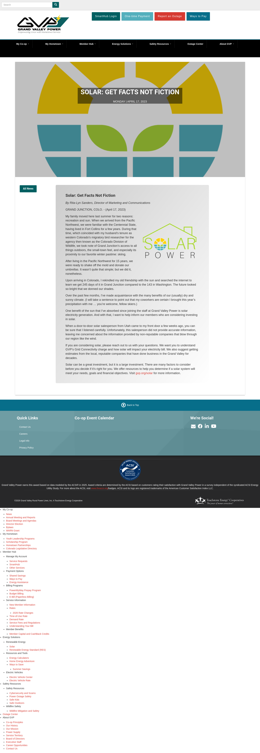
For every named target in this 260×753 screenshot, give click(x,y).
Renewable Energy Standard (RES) (27, 650)
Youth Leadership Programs (20, 538)
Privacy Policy (26, 447)
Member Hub (87, 44)
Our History (12, 725)
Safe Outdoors (16, 703)
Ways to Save (16, 664)
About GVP (227, 44)
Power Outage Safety (20, 696)
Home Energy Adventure (21, 661)
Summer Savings (21, 669)
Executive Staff (13, 742)
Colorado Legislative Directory (21, 548)
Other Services (17, 567)
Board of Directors (15, 738)
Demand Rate (16, 619)
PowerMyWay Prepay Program (25, 590)
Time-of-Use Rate (18, 616)
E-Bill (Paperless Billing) (21, 597)
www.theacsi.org (99, 488)
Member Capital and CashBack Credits (29, 634)
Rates (12, 608)
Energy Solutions (122, 44)
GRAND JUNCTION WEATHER (158, 427)
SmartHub (14, 564)
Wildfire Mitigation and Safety (24, 711)
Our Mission (12, 728)
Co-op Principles (14, 722)
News (9, 514)
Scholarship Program (17, 542)
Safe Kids (14, 699)
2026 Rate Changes (23, 613)
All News (28, 188)
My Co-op (22, 44)
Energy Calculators (19, 658)
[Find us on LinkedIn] (207, 427)
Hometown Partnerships (18, 545)
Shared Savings (17, 575)
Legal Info (24, 440)
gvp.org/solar (144, 373)
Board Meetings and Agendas (21, 520)
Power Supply (13, 732)
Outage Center (195, 44)
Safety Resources (160, 44)
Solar (12, 646)
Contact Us (25, 427)
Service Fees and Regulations (24, 622)
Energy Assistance (18, 582)
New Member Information (22, 604)
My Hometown (54, 44)
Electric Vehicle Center (21, 677)
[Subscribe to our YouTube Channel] (213, 427)
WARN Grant (12, 530)
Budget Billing (16, 593)
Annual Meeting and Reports (20, 517)
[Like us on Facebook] (200, 427)
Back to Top (133, 405)
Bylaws (9, 527)
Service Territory (14, 735)
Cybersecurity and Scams (22, 693)
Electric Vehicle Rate (19, 680)
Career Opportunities (16, 745)
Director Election (14, 524)
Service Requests (18, 561)
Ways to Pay (15, 579)
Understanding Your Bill (21, 626)
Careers (23, 434)
